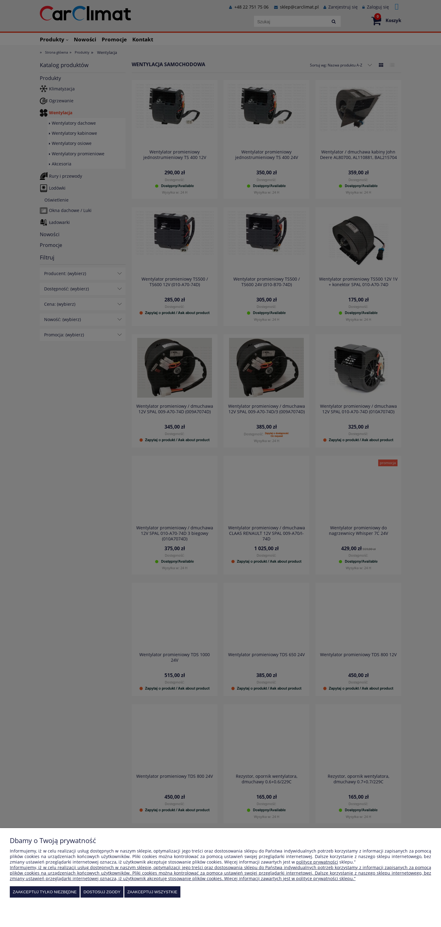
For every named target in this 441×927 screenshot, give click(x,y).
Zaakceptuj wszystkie (152, 892)
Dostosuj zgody (102, 892)
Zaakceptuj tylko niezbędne (45, 892)
